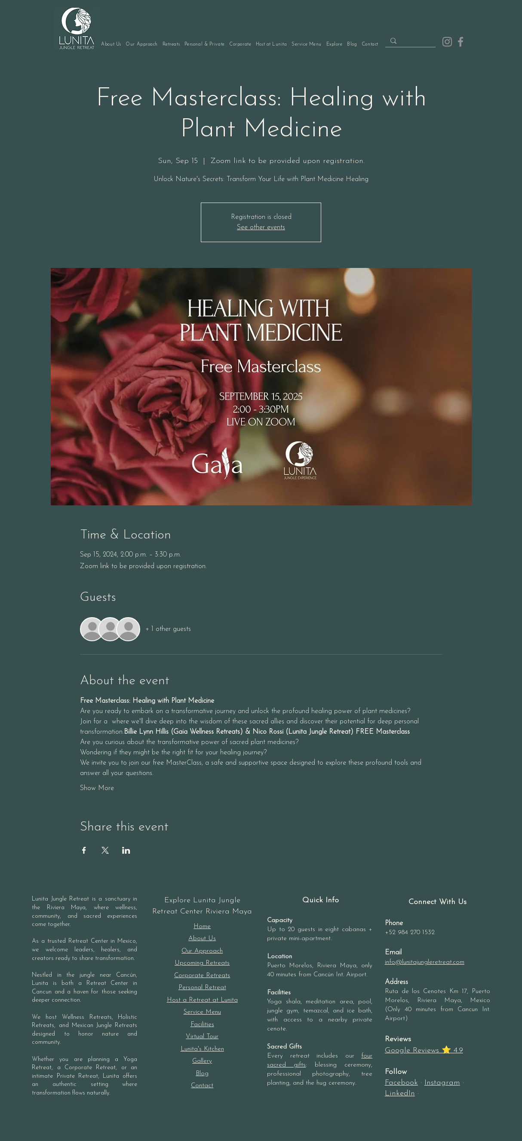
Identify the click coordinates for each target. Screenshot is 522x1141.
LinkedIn (400, 1093)
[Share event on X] (105, 850)
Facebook (401, 1083)
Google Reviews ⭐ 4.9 (424, 1050)
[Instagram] (447, 41)
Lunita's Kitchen (202, 1049)
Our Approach (202, 951)
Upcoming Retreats (202, 963)
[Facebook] (460, 41)
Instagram (442, 1083)
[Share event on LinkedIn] (126, 850)
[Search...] (410, 41)
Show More (97, 788)
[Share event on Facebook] (84, 850)
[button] (204, 44)
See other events (261, 227)
